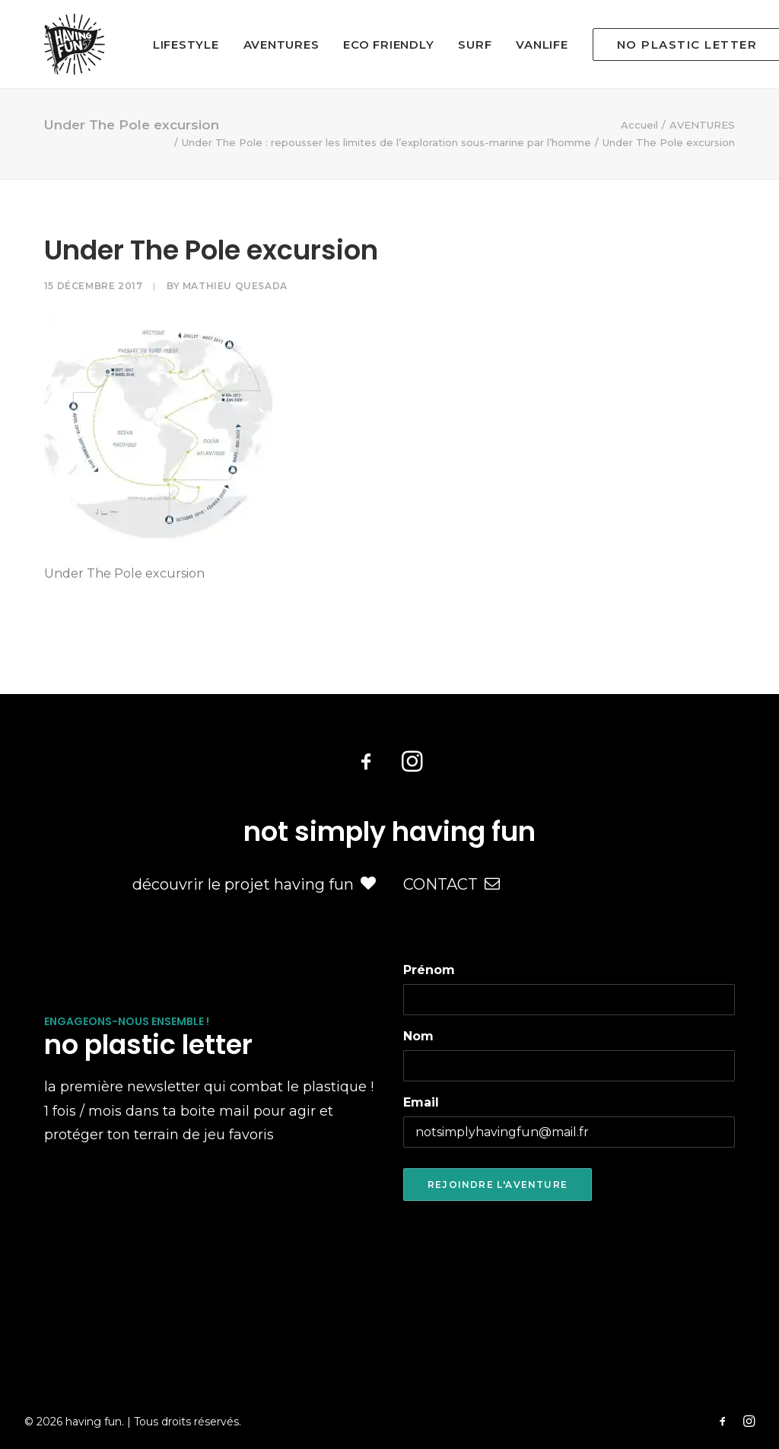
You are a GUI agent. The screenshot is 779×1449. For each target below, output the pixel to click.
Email (421, 1102)
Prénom (429, 970)
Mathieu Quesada (235, 285)
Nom (418, 1036)
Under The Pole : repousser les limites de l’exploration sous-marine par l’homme (386, 142)
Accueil (639, 125)
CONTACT (451, 884)
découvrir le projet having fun (254, 884)
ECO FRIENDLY (388, 44)
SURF (474, 44)
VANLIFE (542, 44)
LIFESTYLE (186, 44)
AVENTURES (281, 44)
